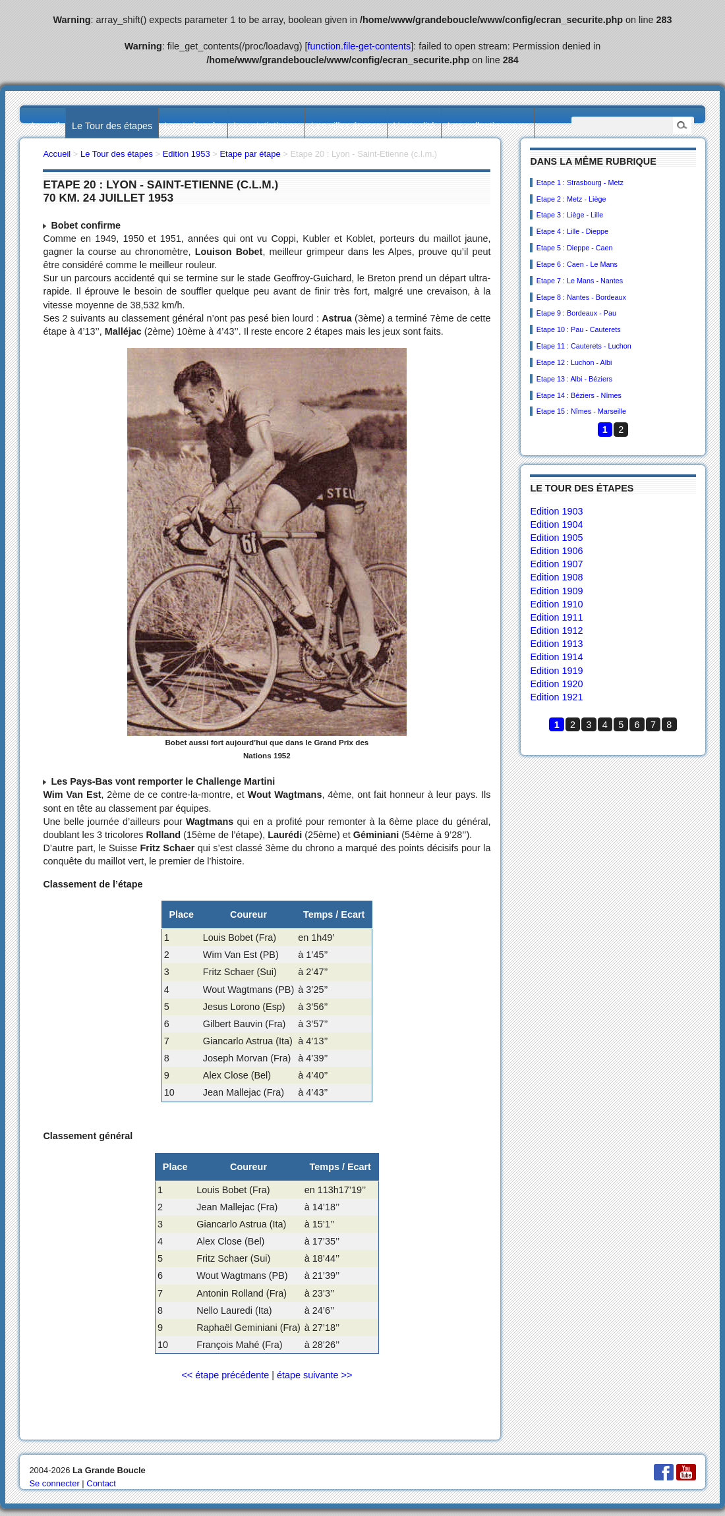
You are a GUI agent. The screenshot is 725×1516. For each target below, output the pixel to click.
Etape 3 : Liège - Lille (569, 215)
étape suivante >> (314, 1375)
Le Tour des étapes (112, 126)
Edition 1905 (556, 537)
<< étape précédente (225, 1375)
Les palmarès (193, 126)
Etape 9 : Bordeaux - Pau (576, 313)
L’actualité (414, 126)
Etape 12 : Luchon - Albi (574, 362)
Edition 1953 (186, 154)
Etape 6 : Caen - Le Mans (577, 264)
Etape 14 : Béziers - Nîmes (579, 395)
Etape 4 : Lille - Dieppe (572, 231)
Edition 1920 (556, 684)
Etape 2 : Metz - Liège (571, 199)
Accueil (44, 126)
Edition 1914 (556, 657)
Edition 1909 (556, 591)
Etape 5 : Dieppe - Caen (574, 248)
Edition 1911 (556, 617)
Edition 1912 (556, 630)
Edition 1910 (556, 604)
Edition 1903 (556, 511)
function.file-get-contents (359, 46)
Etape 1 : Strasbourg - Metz (580, 182)
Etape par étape (249, 154)
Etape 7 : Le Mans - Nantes (579, 281)
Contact (101, 1483)
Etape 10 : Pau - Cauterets (578, 329)
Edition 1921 (556, 697)
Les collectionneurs (488, 126)
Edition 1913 (556, 643)
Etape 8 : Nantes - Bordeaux (581, 297)
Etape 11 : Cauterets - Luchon (583, 346)
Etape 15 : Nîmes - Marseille (581, 411)
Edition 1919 (556, 670)
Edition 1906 (556, 551)
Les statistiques (266, 126)
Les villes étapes (346, 126)
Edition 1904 (556, 524)
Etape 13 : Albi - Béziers (574, 379)
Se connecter (54, 1483)
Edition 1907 (556, 564)
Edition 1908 (556, 577)
